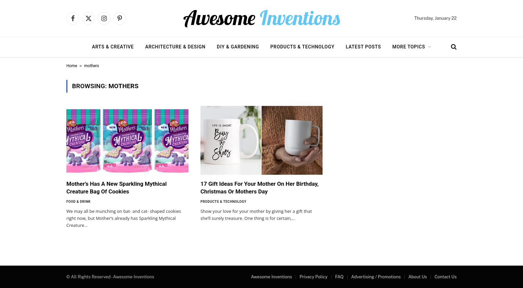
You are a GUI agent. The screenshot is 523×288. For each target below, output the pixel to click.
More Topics (408, 46)
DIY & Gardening (238, 46)
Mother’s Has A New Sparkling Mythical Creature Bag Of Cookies (116, 187)
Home (71, 65)
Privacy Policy (314, 276)
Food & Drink (78, 201)
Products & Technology (302, 46)
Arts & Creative (113, 46)
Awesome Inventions (271, 276)
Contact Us (446, 276)
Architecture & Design (175, 46)
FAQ (339, 276)
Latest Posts (363, 46)
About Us (417, 276)
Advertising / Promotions (376, 276)
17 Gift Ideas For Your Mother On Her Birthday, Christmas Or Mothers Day (259, 187)
